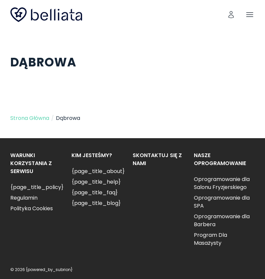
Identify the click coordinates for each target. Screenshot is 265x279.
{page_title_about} (98, 171)
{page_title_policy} (37, 187)
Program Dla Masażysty (210, 239)
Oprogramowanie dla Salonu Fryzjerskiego (222, 183)
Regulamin (24, 198)
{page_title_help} (96, 182)
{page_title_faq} (94, 192)
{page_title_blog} (96, 203)
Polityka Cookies (31, 208)
